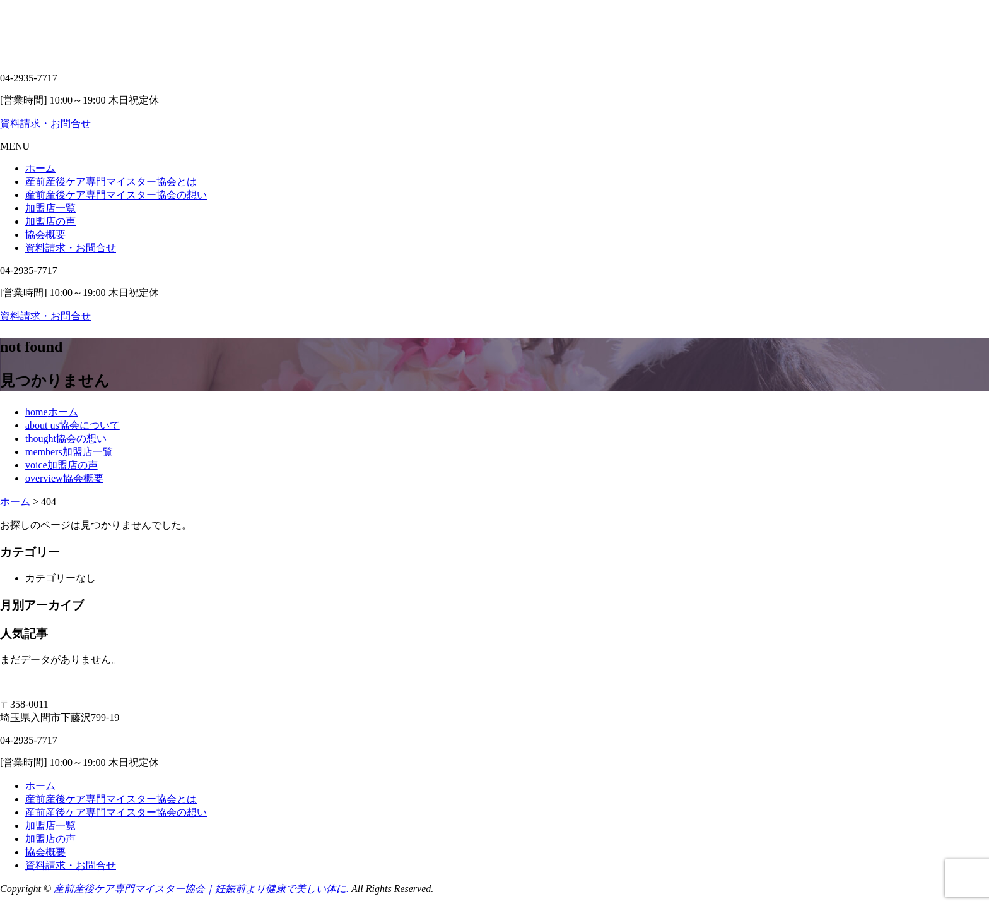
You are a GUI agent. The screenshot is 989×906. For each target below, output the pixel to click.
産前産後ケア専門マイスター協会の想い (116, 194)
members (69, 451)
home (51, 412)
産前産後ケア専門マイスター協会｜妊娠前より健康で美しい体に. (201, 888)
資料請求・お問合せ (45, 123)
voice (61, 465)
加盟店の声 (50, 221)
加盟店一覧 (50, 208)
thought (66, 438)
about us (72, 425)
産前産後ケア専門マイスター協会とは (111, 181)
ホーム (40, 168)
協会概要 (45, 234)
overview (64, 478)
